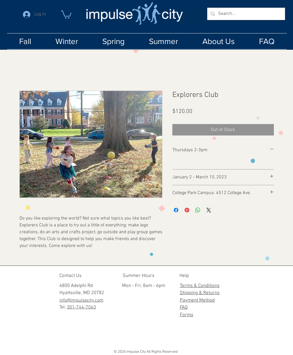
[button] (66, 14)
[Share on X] (208, 210)
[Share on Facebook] (176, 210)
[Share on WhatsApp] (197, 210)
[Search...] (245, 14)
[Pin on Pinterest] (187, 210)
